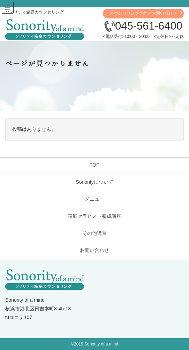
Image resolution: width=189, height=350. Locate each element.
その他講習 (94, 233)
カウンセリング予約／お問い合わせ (143, 13)
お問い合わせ (94, 250)
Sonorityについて (94, 182)
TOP (95, 165)
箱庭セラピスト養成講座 (94, 216)
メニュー (94, 199)
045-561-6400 (143, 26)
